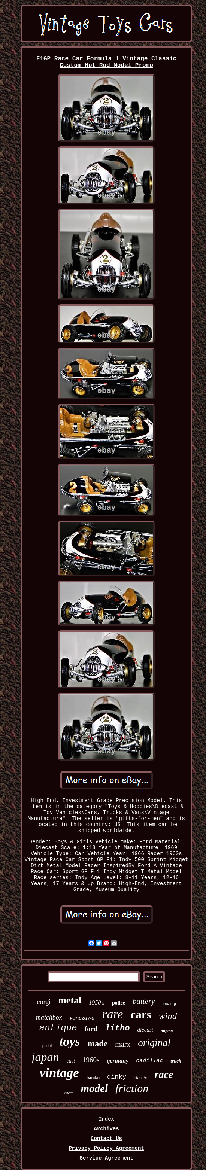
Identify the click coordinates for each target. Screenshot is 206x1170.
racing (169, 1004)
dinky (116, 1077)
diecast (145, 1030)
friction (131, 1088)
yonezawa (82, 1017)
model (94, 1088)
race (163, 1074)
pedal (47, 1045)
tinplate (167, 1031)
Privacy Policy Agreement (106, 1148)
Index (106, 1119)
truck (175, 1061)
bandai (93, 1077)
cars (140, 1014)
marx (122, 1044)
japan (45, 1057)
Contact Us (106, 1139)
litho (117, 1028)
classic (140, 1077)
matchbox (49, 1017)
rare (112, 1014)
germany (117, 1060)
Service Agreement (106, 1158)
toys (70, 1041)
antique (58, 1028)
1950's (96, 1002)
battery (144, 1001)
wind (168, 1016)
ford (91, 1029)
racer (68, 1092)
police (118, 1003)
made (98, 1043)
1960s (90, 1060)
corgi (44, 1002)
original (154, 1042)
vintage (59, 1073)
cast (70, 1061)
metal (69, 1000)
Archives (106, 1129)
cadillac (149, 1061)
